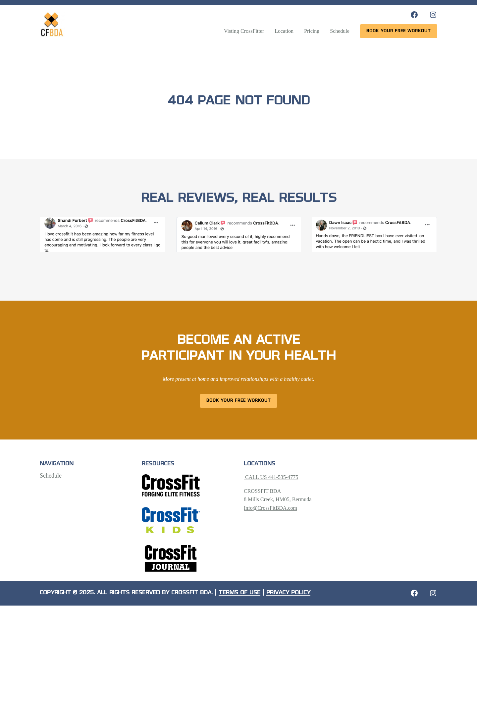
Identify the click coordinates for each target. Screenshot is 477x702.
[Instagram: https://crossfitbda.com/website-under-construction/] (433, 593)
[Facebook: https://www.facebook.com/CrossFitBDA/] (414, 15)
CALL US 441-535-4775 (271, 477)
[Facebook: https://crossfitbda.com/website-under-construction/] (414, 593)
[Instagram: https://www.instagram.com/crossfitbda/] (433, 15)
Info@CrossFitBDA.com (270, 508)
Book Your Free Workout (238, 400)
